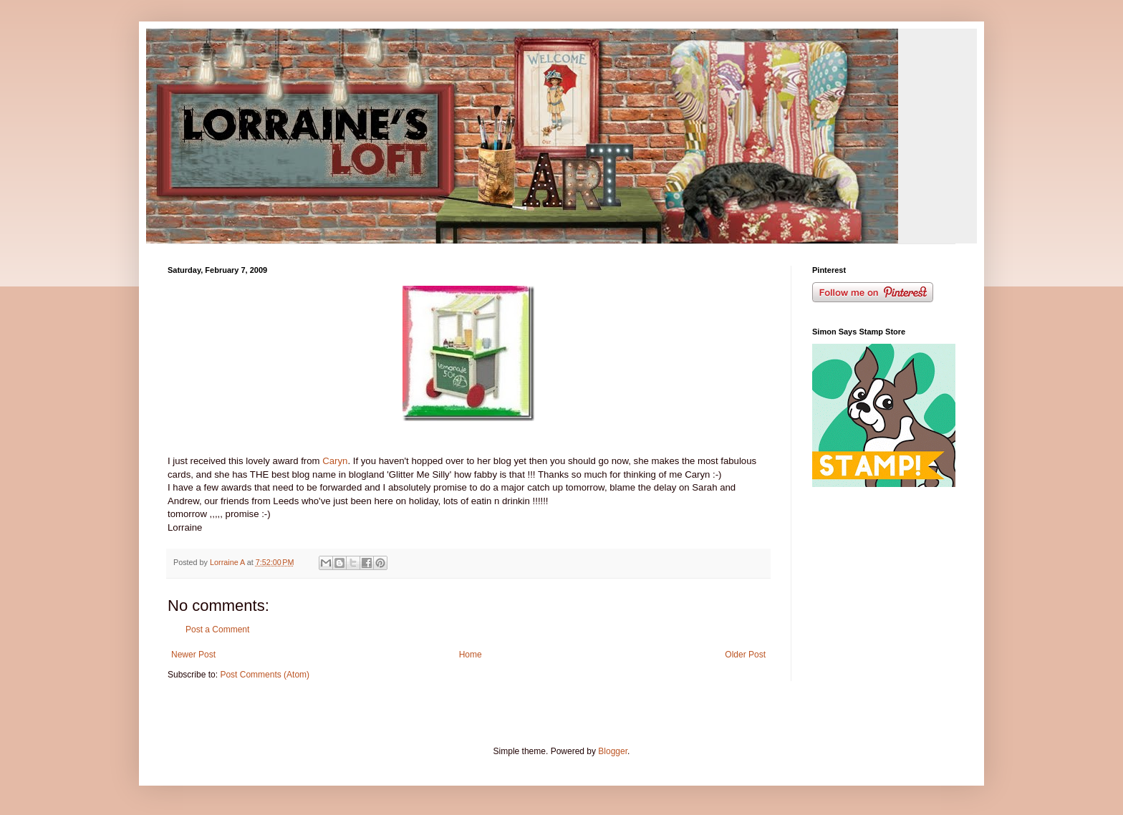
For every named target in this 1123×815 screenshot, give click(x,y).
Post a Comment (217, 629)
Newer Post (193, 655)
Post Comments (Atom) (264, 675)
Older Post (745, 655)
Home (470, 655)
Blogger (612, 751)
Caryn (334, 460)
